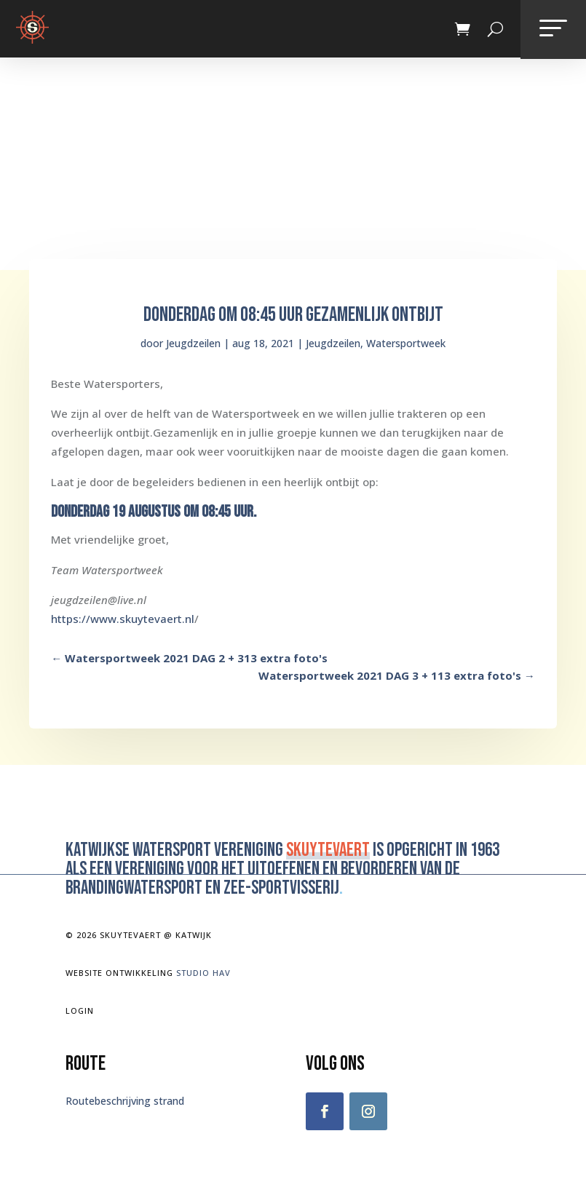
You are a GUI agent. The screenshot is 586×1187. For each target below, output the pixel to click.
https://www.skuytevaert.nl (122, 618)
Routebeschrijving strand (125, 1101)
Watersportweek (406, 343)
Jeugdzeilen (193, 343)
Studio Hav (203, 972)
